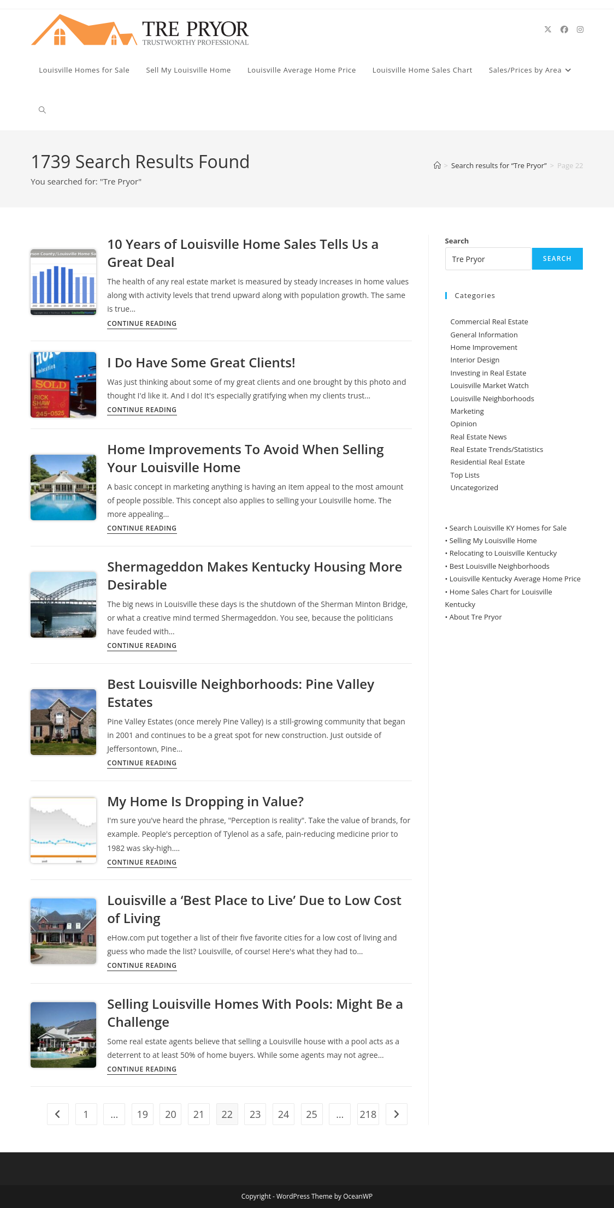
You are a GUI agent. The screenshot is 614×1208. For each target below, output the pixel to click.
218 (367, 1114)
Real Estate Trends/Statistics (497, 449)
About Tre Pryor (476, 617)
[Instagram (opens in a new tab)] (580, 29)
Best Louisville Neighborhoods (500, 566)
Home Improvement (484, 347)
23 (255, 1114)
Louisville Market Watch (490, 385)
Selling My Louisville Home (493, 540)
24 (284, 1114)
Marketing (467, 411)
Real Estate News (479, 437)
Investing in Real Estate (489, 373)
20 (170, 1114)
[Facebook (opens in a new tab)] (564, 29)
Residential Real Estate (488, 462)
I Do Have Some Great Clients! (201, 362)
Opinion (464, 424)
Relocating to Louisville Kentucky (503, 553)
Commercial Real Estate (490, 321)
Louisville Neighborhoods (492, 398)
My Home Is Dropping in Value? (205, 801)
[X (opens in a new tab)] (548, 29)
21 (199, 1114)
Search (457, 241)
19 (142, 1114)
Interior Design (475, 360)
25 (311, 1114)
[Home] (437, 165)
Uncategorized (475, 487)
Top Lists (465, 475)
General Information (484, 335)
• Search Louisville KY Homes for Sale (506, 528)
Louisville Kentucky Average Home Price (515, 579)
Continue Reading (141, 324)
